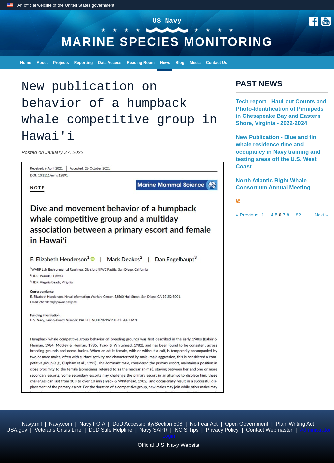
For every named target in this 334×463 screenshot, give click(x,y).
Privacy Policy (222, 430)
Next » (321, 214)
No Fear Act (203, 424)
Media (195, 62)
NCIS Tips (186, 430)
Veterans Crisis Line (58, 430)
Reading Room (141, 62)
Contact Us (216, 62)
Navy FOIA (92, 424)
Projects (61, 62)
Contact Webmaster (269, 430)
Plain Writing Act (295, 424)
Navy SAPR (153, 430)
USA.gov (16, 430)
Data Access (109, 62)
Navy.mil (32, 424)
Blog (179, 62)
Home (25, 62)
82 (298, 214)
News (165, 62)
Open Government (246, 424)
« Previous (247, 214)
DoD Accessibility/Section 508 (147, 424)
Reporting (83, 62)
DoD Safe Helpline (110, 430)
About (42, 62)
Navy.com (60, 424)
